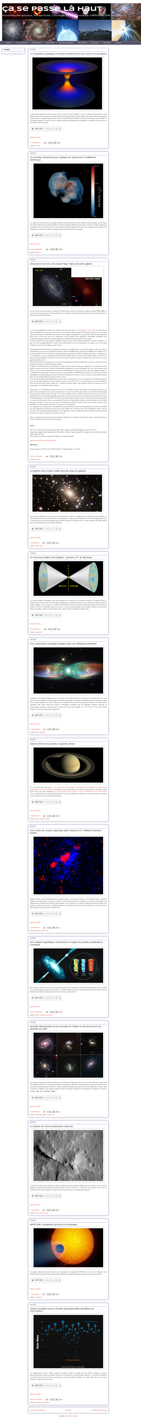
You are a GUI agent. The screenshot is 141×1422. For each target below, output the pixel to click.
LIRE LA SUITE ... (36, 137)
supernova (38, 252)
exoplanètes (38, 1297)
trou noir (37, 146)
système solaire (45, 819)
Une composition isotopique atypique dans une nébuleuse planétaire (63, 643)
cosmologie (38, 632)
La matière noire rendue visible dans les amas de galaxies (58, 471)
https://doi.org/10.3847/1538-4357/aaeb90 (43, 440)
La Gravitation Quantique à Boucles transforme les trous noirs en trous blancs (68, 53)
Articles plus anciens (99, 1410)
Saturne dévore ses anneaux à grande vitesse (52, 744)
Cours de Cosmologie (66, 43)
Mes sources (37, 43)
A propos (118, 43)
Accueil (68, 1410)
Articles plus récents (37, 1410)
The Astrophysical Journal (83, 330)
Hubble (45, 1115)
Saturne (37, 819)
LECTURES (50, 43)
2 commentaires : (35, 729)
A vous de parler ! (22, 43)
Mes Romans (82, 43)
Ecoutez (8, 43)
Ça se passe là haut (52, 9)
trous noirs (49, 1015)
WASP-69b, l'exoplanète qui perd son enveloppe (53, 1224)
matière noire (39, 546)
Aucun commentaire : (37, 249)
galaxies (37, 930)
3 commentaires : (35, 927)
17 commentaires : (36, 142)
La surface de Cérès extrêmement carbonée (51, 1126)
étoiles (37, 732)
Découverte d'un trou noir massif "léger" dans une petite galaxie (61, 264)
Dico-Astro (95, 43)
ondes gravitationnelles (42, 1402)
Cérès (36, 1213)
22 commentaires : (36, 629)
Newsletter (107, 43)
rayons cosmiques (40, 1015)
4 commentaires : (35, 1111)
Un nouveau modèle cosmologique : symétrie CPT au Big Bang (61, 557)
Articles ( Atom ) (73, 1416)
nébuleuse (42, 732)
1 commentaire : (35, 543)
